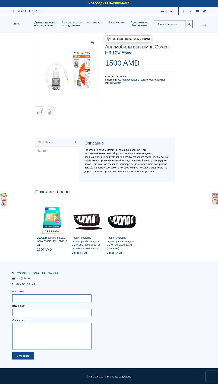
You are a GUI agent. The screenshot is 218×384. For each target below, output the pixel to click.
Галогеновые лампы (152, 79)
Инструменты (116, 22)
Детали (42, 150)
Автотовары (94, 22)
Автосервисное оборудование (72, 24)
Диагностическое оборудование (45, 24)
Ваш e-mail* (51, 309)
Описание (44, 142)
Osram (117, 82)
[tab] (57, 142)
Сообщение (51, 321)
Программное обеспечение (140, 24)
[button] (93, 42)
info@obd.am (24, 278)
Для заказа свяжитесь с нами (128, 39)
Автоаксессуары (128, 79)
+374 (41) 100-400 (26, 11)
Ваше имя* (51, 295)
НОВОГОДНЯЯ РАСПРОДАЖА (108, 3)
